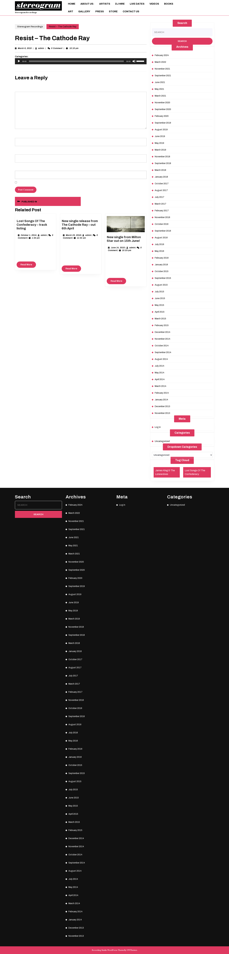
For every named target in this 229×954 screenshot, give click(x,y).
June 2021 (160, 82)
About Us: (87, 3)
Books (168, 3)
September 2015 (163, 278)
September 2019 (163, 123)
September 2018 (163, 163)
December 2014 (162, 332)
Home (71, 3)
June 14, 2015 (118, 248)
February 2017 (162, 210)
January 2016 (161, 264)
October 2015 (161, 271)
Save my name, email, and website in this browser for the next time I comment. (51, 183)
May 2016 (159, 251)
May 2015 (159, 305)
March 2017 (160, 204)
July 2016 (159, 244)
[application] (81, 61)
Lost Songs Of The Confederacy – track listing (32, 224)
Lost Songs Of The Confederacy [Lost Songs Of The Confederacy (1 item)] (195, 472)
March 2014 (160, 386)
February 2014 (162, 393)
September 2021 (163, 75)
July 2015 (159, 291)
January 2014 (161, 400)
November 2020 (162, 102)
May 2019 (159, 143)
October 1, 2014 (28, 235)
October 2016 (161, 224)
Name (18, 133)
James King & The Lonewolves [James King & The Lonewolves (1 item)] (165, 472)
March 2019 (160, 150)
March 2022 (160, 62)
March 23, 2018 (73, 235)
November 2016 (162, 217)
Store (113, 11)
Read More (28, 265)
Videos (154, 3)
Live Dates (137, 3)
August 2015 (161, 285)
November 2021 (162, 69)
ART (70, 11)
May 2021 (159, 89)
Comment (20, 87)
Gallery (84, 11)
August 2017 (161, 190)
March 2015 (160, 318)
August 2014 (161, 359)
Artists (104, 3)
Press (99, 11)
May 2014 (159, 373)
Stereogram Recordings (26, 12)
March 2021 (160, 96)
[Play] (18, 61)
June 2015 (160, 298)
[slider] (76, 61)
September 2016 (163, 231)
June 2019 (160, 136)
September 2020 (163, 109)
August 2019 (161, 129)
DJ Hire (120, 3)
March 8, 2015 (25, 48)
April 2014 (160, 379)
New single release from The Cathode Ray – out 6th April (80, 224)
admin (41, 48)
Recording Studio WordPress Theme (108, 950)
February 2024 (162, 55)
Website (18, 166)
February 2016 (162, 258)
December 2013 (162, 406)
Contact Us (131, 11)
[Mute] (133, 61)
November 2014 (162, 339)
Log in (158, 427)
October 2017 (162, 183)
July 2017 (159, 197)
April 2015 (159, 312)
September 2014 (163, 352)
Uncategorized (162, 441)
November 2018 (162, 156)
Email (18, 150)
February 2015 (162, 325)
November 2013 (162, 413)
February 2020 (162, 116)
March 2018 (160, 170)
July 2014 (159, 366)
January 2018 (161, 177)
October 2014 (162, 345)
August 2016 (161, 237)
